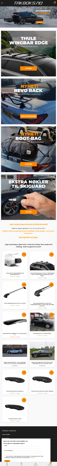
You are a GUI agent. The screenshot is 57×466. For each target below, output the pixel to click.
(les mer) (32, 457)
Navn (22, 447)
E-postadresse (22, 452)
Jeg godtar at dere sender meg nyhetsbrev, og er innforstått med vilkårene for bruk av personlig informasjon (23, 457)
